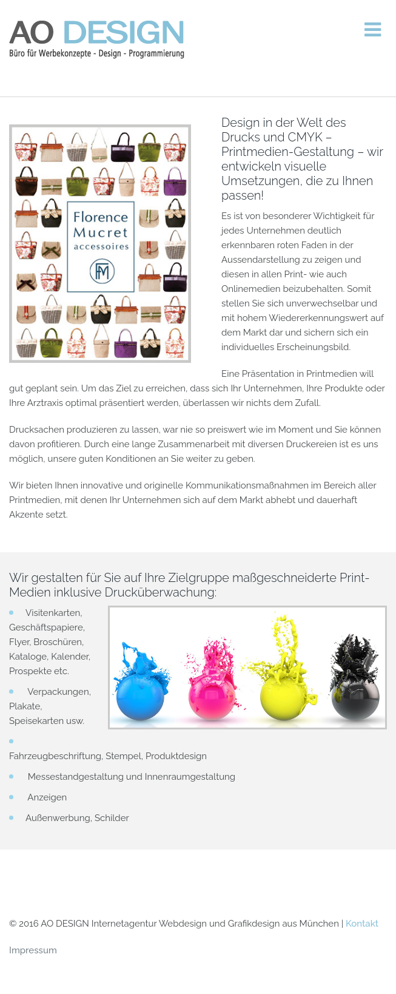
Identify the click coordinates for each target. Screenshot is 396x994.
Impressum (33, 950)
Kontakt (362, 923)
